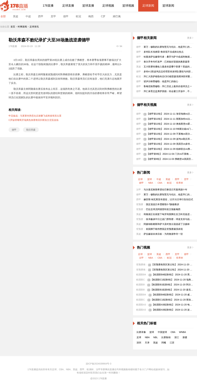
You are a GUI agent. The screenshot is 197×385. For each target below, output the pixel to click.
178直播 (48, 5)
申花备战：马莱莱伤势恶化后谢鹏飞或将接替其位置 (35, 115)
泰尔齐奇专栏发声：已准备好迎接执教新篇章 (167, 61)
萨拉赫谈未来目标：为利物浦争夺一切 (163, 234)
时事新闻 (22, 26)
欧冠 (78, 16)
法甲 (141, 257)
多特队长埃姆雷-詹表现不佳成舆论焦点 (164, 51)
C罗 (103, 16)
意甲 (53, 16)
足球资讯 (34, 26)
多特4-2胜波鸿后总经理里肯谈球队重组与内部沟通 (169, 71)
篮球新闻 (168, 5)
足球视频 (108, 5)
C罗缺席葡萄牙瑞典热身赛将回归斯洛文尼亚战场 (33, 120)
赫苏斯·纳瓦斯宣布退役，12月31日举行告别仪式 (168, 199)
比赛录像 (141, 332)
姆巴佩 (117, 16)
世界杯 (179, 182)
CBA (160, 182)
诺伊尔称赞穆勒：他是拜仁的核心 (161, 81)
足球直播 (68, 5)
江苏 (172, 342)
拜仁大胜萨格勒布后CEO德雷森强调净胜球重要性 (169, 76)
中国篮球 (162, 332)
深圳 (139, 342)
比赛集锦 (166, 337)
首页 (13, 26)
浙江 (176, 337)
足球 (140, 179)
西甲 (40, 16)
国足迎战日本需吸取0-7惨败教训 (162, 204)
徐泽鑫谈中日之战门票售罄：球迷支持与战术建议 (171, 219)
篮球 (149, 179)
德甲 (65, 16)
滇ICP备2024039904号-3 (98, 363)
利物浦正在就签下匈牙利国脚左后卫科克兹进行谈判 (170, 214)
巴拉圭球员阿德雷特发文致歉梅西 (163, 209)
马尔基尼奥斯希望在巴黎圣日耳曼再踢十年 (165, 189)
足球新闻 (148, 5)
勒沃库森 (30, 129)
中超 (28, 16)
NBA (150, 182)
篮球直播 (88, 5)
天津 (147, 342)
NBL (155, 337)
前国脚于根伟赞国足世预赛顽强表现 (164, 229)
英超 (168, 179)
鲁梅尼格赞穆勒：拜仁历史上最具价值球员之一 (168, 86)
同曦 (163, 342)
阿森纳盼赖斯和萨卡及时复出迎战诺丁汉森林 (167, 224)
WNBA (182, 332)
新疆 (185, 337)
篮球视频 (128, 5)
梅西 (91, 16)
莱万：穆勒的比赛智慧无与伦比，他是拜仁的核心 (169, 47)
